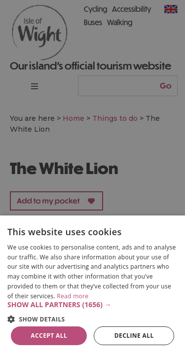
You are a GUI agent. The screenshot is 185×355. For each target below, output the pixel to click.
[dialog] (92, 285)
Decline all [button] (134, 335)
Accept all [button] (49, 335)
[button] (92, 304)
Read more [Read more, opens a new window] (72, 296)
